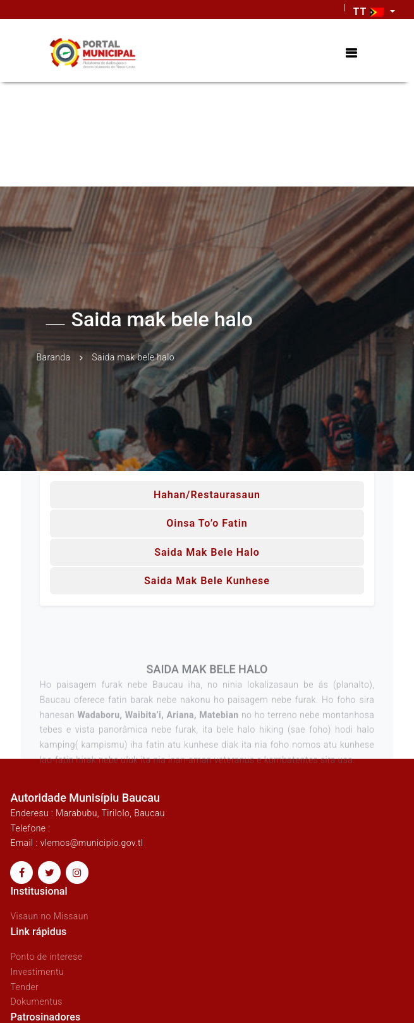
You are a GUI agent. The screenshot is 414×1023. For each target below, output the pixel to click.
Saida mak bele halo (207, 552)
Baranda (54, 357)
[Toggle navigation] (351, 53)
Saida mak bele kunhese (207, 581)
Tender (24, 987)
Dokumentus (36, 1001)
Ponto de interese (46, 957)
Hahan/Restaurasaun (207, 495)
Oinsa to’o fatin (207, 523)
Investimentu (37, 972)
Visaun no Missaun (49, 916)
